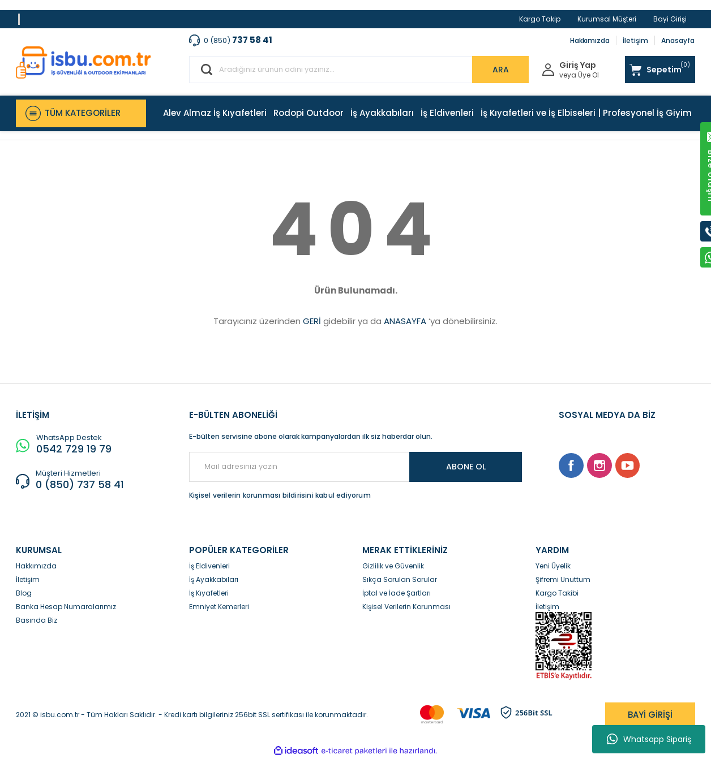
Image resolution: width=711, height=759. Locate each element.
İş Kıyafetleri (209, 593)
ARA (500, 69)
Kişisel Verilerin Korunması (406, 606)
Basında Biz (36, 620)
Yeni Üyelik (553, 566)
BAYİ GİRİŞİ (650, 715)
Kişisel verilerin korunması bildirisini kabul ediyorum (280, 495)
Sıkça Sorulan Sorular (399, 579)
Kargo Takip (539, 19)
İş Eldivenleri (209, 566)
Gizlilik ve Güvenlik (393, 566)
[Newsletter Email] (355, 467)
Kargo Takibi (557, 593)
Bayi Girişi (670, 19)
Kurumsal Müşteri (606, 19)
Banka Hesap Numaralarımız (66, 606)
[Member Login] (548, 69)
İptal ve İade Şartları (396, 593)
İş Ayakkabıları (213, 579)
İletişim (635, 40)
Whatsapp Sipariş (649, 739)
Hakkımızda (590, 40)
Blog (24, 593)
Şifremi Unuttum (563, 579)
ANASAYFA (405, 321)
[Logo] (83, 62)
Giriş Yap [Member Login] (577, 65)
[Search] (359, 69)
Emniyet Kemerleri (219, 606)
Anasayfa (678, 40)
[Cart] (660, 69)
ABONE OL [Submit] (466, 466)
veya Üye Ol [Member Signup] (579, 75)
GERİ (312, 321)
